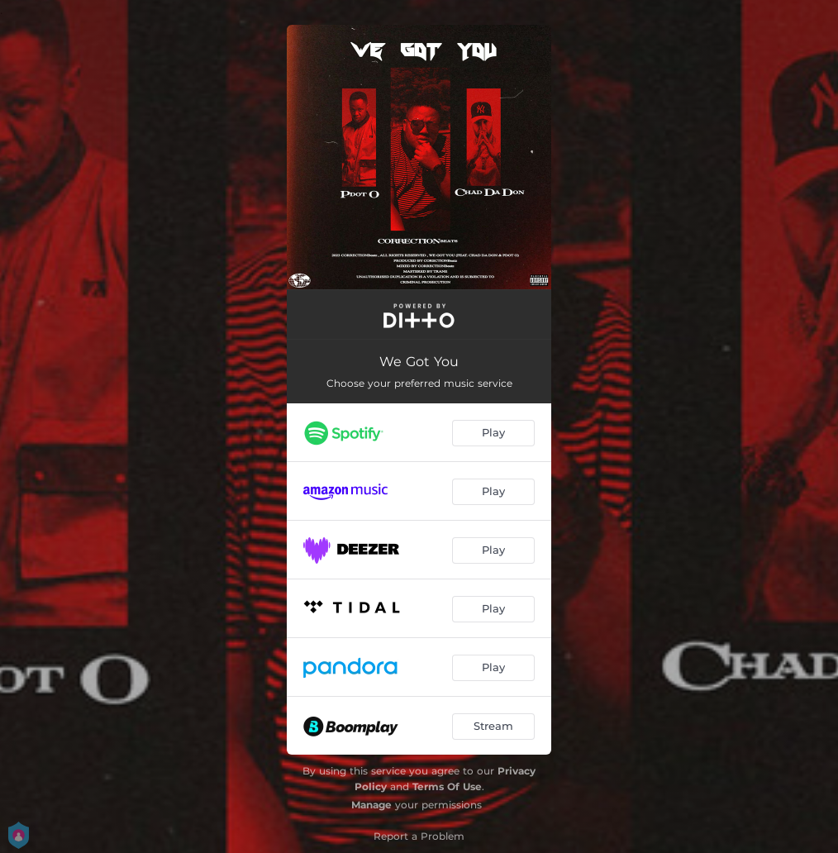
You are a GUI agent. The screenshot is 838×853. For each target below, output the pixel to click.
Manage (371, 804)
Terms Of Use (447, 786)
